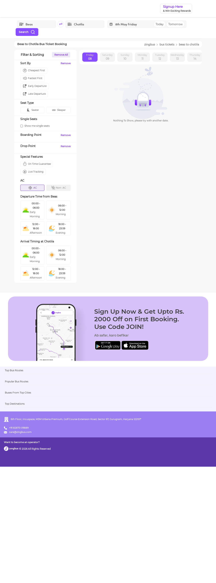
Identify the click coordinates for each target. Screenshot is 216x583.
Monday (142, 57)
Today (160, 24)
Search (27, 32)
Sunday (125, 57)
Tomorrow (175, 24)
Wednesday (177, 57)
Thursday (194, 57)
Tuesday (160, 57)
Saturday (107, 57)
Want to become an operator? (136, 574)
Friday (90, 57)
